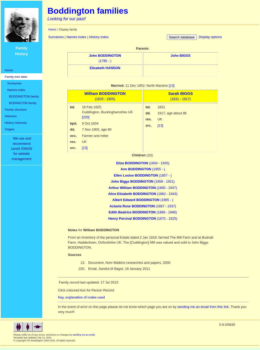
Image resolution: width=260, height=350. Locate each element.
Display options (210, 37)
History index (99, 37)
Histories (11, 116)
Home (9, 70)
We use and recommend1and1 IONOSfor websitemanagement (22, 148)
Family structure (16, 109)
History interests (16, 122)
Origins (9, 129)
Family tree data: (16, 76)
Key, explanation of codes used (81, 297)
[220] (85, 117)
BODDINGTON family (22, 96)
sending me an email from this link (203, 307)
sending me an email (83, 334)
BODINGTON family (20, 103)
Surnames (13, 83)
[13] (172, 86)
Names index (15, 89)
